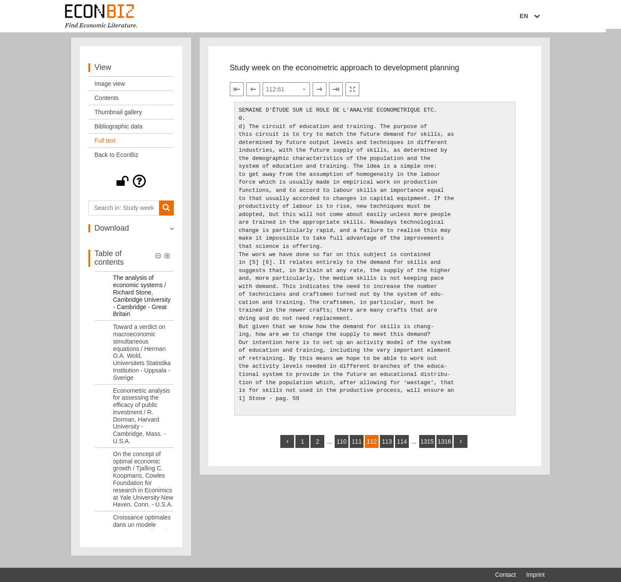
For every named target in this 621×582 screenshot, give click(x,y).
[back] (287, 444)
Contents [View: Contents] (106, 101)
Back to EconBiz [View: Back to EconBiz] (116, 158)
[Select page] (286, 93)
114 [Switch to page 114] (402, 444)
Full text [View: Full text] (105, 144)
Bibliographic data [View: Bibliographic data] (118, 129)
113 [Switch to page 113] (387, 444)
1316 (444, 444)
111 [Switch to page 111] (356, 444)
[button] (131, 184)
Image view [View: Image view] (109, 87)
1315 (427, 444)
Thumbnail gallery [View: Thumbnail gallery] (118, 115)
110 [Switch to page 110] (341, 444)
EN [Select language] (538, 16)
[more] (460, 444)
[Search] (166, 211)
